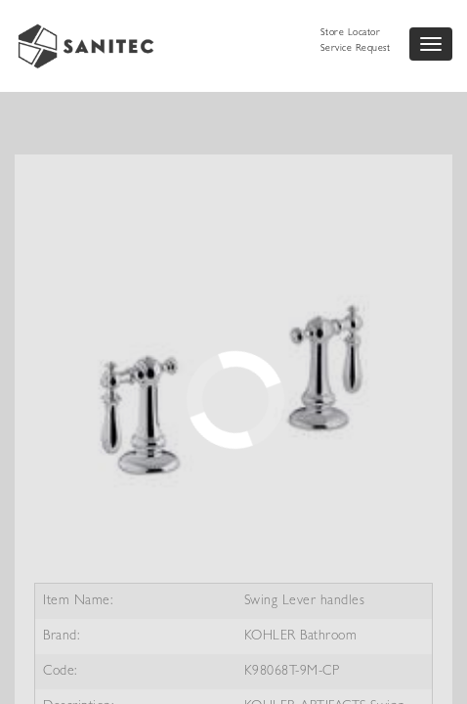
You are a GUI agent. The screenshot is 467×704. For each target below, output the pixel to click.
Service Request (355, 49)
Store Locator (350, 33)
